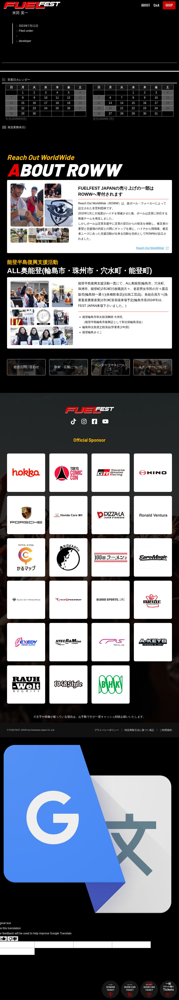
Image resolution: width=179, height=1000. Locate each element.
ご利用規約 (166, 730)
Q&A (156, 5)
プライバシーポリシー (106, 730)
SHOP (169, 5)
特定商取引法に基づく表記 (139, 730)
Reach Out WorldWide (150, 248)
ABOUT (145, 5)
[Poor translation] (12, 938)
